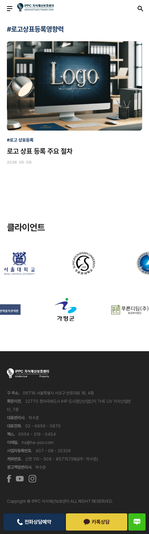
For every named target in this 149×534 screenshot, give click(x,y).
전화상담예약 (34, 522)
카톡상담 (96, 522)
